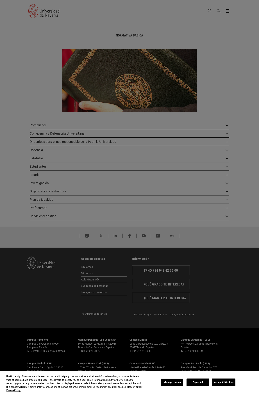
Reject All (198, 382)
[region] (129, 382)
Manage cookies (172, 382)
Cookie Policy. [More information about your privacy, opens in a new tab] (14, 390)
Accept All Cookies (223, 382)
